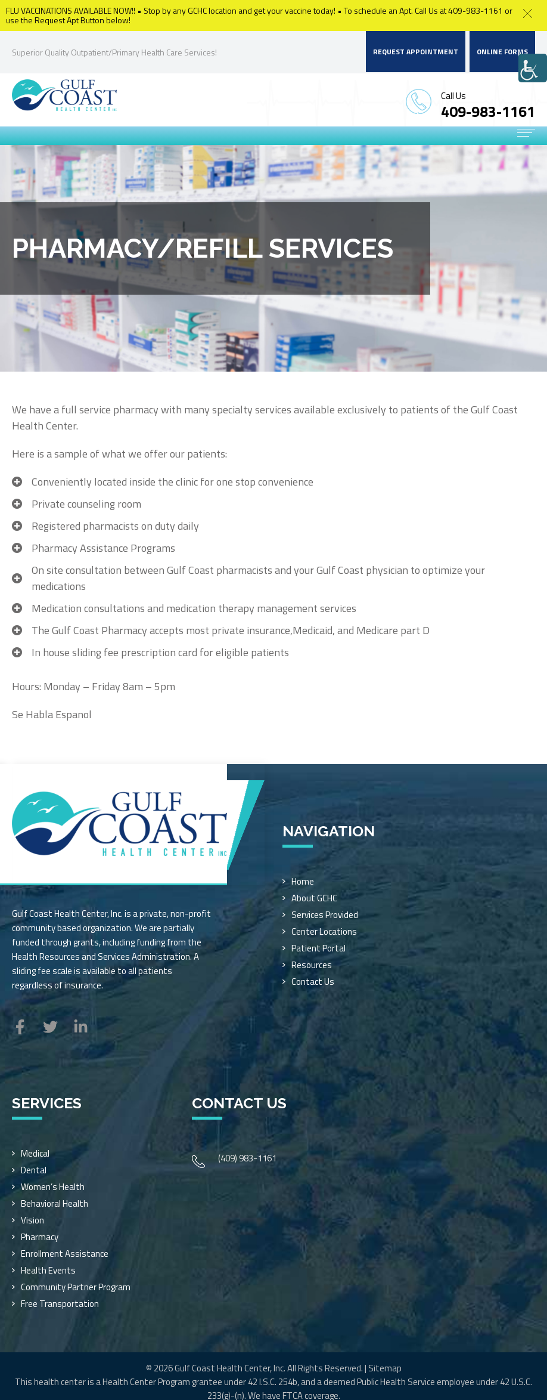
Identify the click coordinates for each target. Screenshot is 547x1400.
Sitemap (385, 1368)
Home (302, 881)
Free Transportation (60, 1304)
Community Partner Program (75, 1287)
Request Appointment (415, 51)
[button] (527, 13)
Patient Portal (318, 948)
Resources (311, 965)
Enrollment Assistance (64, 1253)
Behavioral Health (54, 1203)
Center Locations (324, 931)
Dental (33, 1170)
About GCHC (314, 898)
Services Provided (324, 915)
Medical (35, 1153)
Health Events (48, 1270)
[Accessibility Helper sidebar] (532, 68)
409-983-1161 (488, 111)
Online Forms (502, 51)
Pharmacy (39, 1237)
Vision (32, 1220)
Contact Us (312, 981)
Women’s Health (53, 1187)
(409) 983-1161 (247, 1158)
